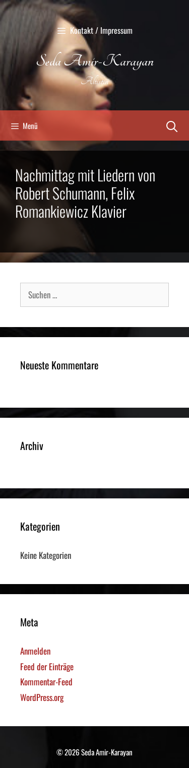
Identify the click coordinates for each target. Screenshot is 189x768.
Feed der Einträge (47, 666)
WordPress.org (42, 697)
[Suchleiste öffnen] (172, 125)
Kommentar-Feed (46, 681)
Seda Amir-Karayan (95, 61)
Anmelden (35, 651)
